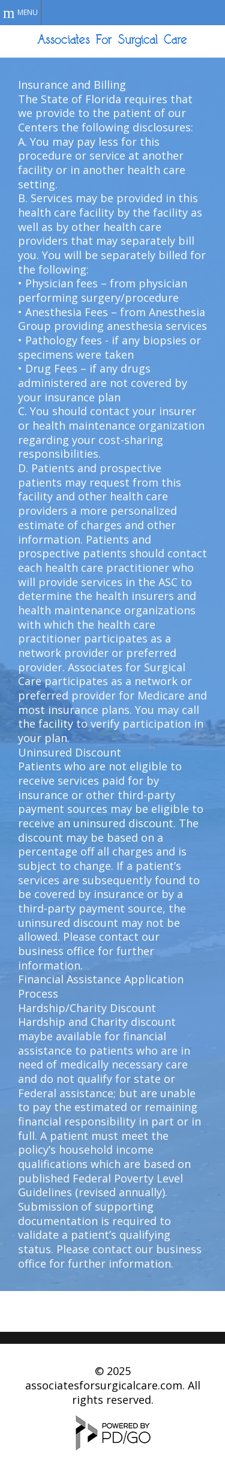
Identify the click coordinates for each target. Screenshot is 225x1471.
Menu (27, 12)
